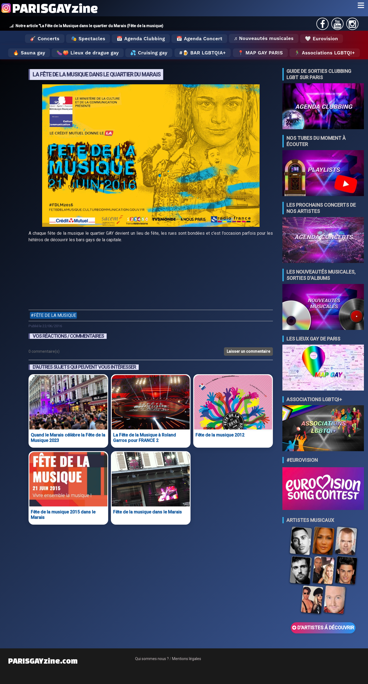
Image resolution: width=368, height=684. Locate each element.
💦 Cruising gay (148, 52)
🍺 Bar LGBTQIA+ (204, 52)
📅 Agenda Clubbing (141, 38)
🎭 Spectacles (88, 38)
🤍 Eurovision (321, 38)
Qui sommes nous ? (152, 659)
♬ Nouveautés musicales (264, 38)
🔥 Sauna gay (29, 52)
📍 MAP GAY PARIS (260, 52)
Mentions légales (186, 659)
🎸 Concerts (44, 38)
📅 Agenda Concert (199, 38)
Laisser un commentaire (248, 351)
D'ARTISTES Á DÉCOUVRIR (323, 627)
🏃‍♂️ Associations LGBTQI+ (324, 52)
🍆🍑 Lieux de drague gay (88, 52)
